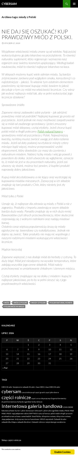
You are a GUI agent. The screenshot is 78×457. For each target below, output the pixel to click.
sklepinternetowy (49, 416)
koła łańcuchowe (8, 411)
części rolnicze (16, 397)
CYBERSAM (9, 4)
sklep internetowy (63, 416)
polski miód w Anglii (14, 306)
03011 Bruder (7, 387)
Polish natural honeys (50, 131)
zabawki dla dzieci (24, 422)
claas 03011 (40, 387)
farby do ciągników (24, 402)
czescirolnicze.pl (28, 392)
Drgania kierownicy (58, 398)
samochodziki (26, 416)
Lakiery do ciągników (51, 411)
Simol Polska (36, 416)
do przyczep (45, 398)
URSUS (42, 419)
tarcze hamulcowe (32, 419)
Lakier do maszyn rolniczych (31, 411)
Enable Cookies (62, 451)
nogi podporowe (18, 413)
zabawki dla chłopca (9, 422)
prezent (69, 413)
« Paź (5, 367)
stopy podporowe (8, 419)
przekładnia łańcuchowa (11, 416)
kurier (17, 411)
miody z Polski (38, 303)
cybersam (11, 391)
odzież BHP (28, 413)
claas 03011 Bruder (52, 387)
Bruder (32, 387)
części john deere (52, 392)
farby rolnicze (37, 402)
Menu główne (74, 4)
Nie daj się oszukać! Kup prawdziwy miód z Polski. (37, 34)
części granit (40, 392)
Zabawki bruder (60, 419)
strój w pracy (19, 419)
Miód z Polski (20, 303)
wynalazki (49, 419)
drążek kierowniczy (9, 402)
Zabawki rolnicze (38, 422)
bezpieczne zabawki (21, 387)
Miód (6, 303)
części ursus (36, 398)
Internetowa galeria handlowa (32, 406)
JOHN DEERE (68, 407)
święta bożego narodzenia (55, 422)
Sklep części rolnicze (11, 440)
